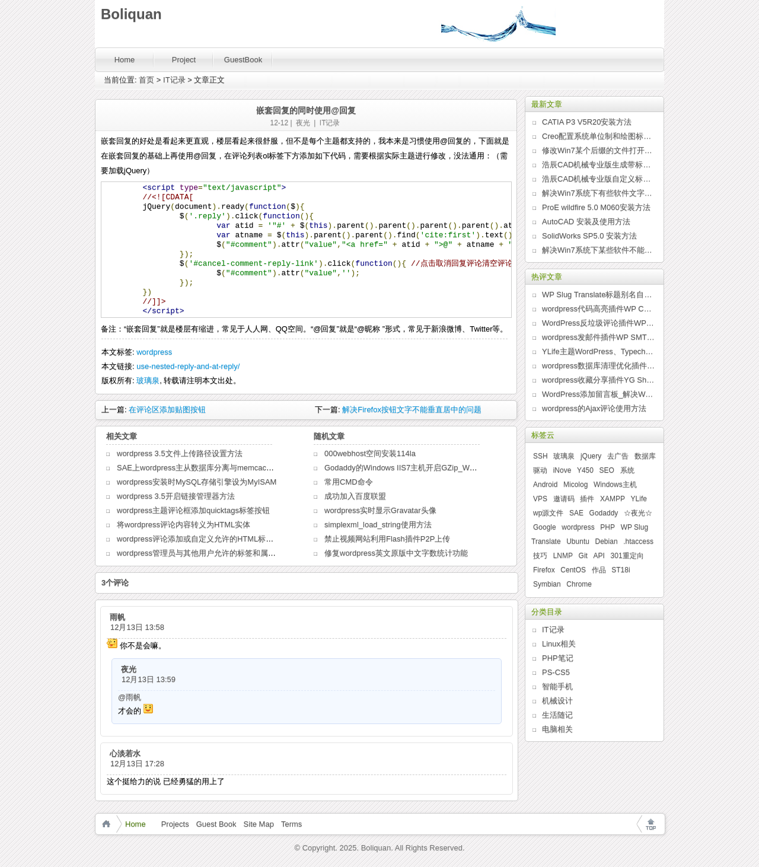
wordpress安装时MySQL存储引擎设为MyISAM (196, 481)
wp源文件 (548, 513)
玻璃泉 (148, 380)
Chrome (579, 584)
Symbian (547, 584)
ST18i (620, 570)
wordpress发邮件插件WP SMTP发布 (598, 337)
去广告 (618, 456)
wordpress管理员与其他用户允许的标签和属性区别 (204, 553)
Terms (291, 824)
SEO (606, 470)
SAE (576, 513)
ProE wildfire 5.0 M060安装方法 (596, 207)
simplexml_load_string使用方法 (378, 524)
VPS (540, 499)
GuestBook (243, 59)
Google (544, 527)
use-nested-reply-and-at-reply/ (188, 366)
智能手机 (557, 686)
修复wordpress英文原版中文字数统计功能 (396, 553)
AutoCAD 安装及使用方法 (586, 221)
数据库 (645, 456)
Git (583, 556)
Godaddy (603, 513)
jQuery (591, 456)
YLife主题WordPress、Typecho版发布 (598, 351)
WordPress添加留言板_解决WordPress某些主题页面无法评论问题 (598, 394)
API (599, 556)
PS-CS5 (556, 672)
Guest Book (216, 824)
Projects (175, 824)
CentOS (573, 570)
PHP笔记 (557, 658)
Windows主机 (615, 484)
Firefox (544, 570)
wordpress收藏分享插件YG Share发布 (598, 379)
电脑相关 (557, 729)
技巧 (540, 556)
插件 (587, 499)
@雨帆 (129, 697)
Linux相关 (559, 643)
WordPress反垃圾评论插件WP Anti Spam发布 (598, 322)
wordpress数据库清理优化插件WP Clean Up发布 (598, 365)
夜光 (303, 123)
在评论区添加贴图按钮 (167, 409)
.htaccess (638, 541)
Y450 (585, 470)
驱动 (540, 470)
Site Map (259, 824)
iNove (562, 470)
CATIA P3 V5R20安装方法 (587, 121)
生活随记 (557, 714)
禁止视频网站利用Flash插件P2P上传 (387, 538)
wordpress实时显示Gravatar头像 (380, 510)
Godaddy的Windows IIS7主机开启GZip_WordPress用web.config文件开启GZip (458, 467)
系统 (627, 470)
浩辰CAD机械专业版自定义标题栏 (598, 178)
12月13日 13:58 (137, 627)
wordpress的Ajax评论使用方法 (594, 408)
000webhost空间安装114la (370, 453)
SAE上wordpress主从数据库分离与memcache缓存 (204, 467)
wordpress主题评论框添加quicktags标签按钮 (193, 510)
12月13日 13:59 (149, 679)
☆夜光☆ (638, 513)
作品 (599, 570)
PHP (607, 527)
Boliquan (131, 14)
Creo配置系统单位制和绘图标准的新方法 (598, 136)
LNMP (563, 556)
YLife (639, 499)
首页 (146, 79)
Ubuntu (577, 541)
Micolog (575, 484)
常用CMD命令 (348, 481)
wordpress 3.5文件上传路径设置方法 (180, 453)
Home (124, 59)
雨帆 (117, 617)
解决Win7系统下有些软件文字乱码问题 (598, 193)
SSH (540, 456)
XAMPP (612, 499)
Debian (606, 541)
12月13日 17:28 (137, 763)
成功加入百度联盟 (355, 496)
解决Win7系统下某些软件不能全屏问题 (598, 250)
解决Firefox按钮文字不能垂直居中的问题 (411, 409)
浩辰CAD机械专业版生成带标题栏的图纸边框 (598, 164)
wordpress (154, 352)
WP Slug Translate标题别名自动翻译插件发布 (598, 294)
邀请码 (564, 499)
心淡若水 (125, 753)
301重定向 (627, 556)
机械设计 (557, 700)
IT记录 (174, 79)
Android (545, 484)
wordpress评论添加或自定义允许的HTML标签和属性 (206, 538)
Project (184, 59)
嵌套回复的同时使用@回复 (306, 110)
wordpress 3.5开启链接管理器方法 (176, 496)
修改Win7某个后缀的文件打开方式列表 (598, 150)
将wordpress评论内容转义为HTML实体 (183, 524)
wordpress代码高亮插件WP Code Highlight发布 (598, 308)
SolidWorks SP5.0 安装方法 (589, 235)
